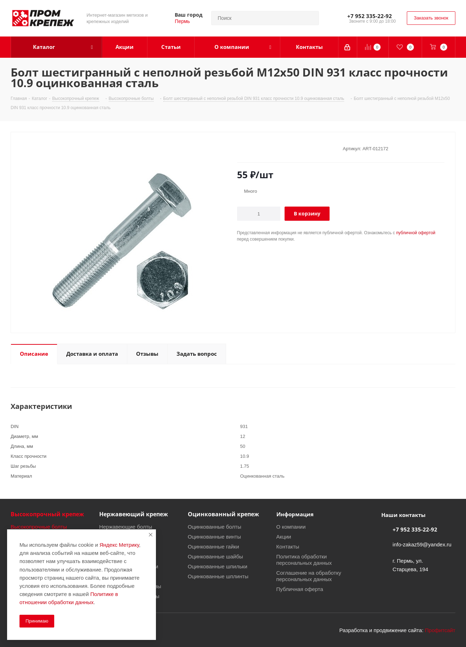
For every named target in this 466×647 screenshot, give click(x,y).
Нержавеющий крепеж (133, 514)
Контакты (287, 546)
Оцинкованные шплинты (218, 576)
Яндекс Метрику (119, 544)
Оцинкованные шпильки (217, 566)
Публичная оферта (299, 588)
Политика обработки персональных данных (304, 559)
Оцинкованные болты (214, 526)
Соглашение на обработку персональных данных (308, 576)
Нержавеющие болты (125, 526)
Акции (283, 536)
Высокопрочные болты (39, 526)
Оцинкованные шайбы (215, 556)
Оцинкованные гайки (213, 546)
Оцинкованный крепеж (223, 514)
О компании (291, 526)
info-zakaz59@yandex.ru (422, 544)
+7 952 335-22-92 (369, 16)
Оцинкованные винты (214, 536)
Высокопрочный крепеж (47, 514)
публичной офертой (416, 233)
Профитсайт (440, 630)
